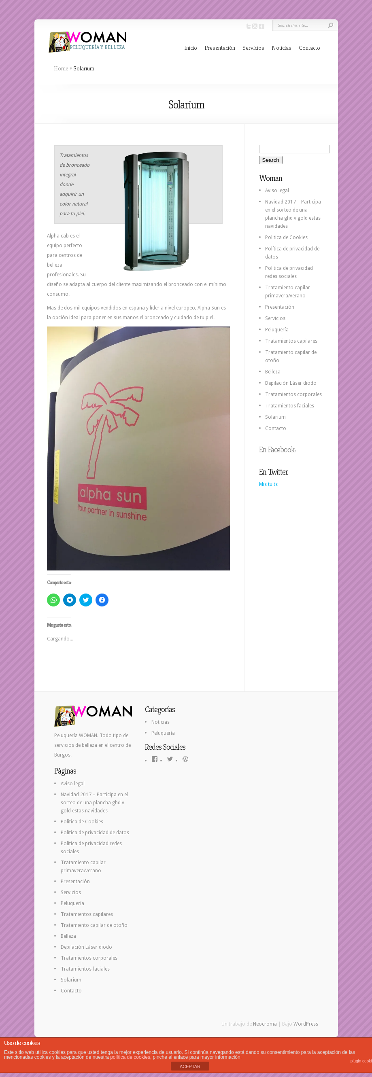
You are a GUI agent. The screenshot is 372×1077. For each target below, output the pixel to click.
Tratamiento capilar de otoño (94, 925)
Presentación (219, 47)
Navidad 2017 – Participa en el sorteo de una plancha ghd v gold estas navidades (94, 803)
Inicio (190, 47)
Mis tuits (268, 484)
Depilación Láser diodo (291, 383)
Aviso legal (277, 190)
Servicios (253, 47)
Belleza (273, 372)
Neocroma (265, 1024)
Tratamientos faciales (289, 406)
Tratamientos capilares (291, 341)
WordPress (305, 1024)
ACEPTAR (190, 1066)
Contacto (309, 47)
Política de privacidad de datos (95, 832)
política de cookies (130, 1057)
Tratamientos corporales (293, 394)
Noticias (281, 47)
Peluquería (277, 330)
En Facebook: (277, 450)
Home (61, 68)
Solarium (275, 417)
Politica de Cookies (286, 237)
